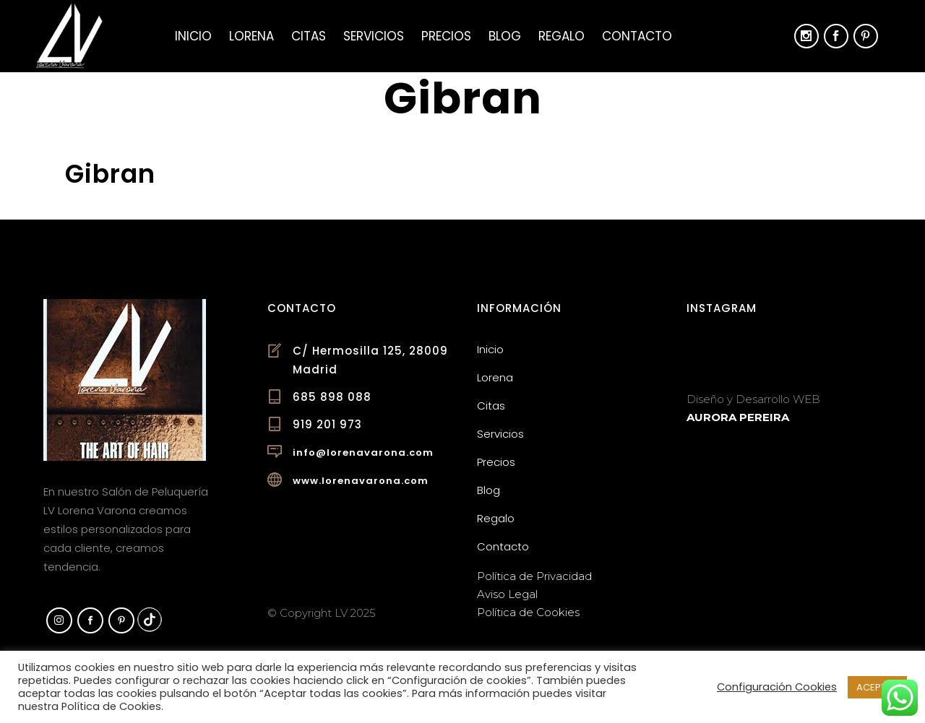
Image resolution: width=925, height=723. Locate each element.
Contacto (503, 546)
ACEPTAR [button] (877, 687)
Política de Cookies (528, 612)
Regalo (496, 518)
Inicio (490, 349)
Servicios (500, 433)
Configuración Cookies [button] (777, 686)
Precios (496, 461)
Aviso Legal (507, 594)
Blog (488, 490)
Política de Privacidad (534, 576)
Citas (491, 405)
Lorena (495, 377)
